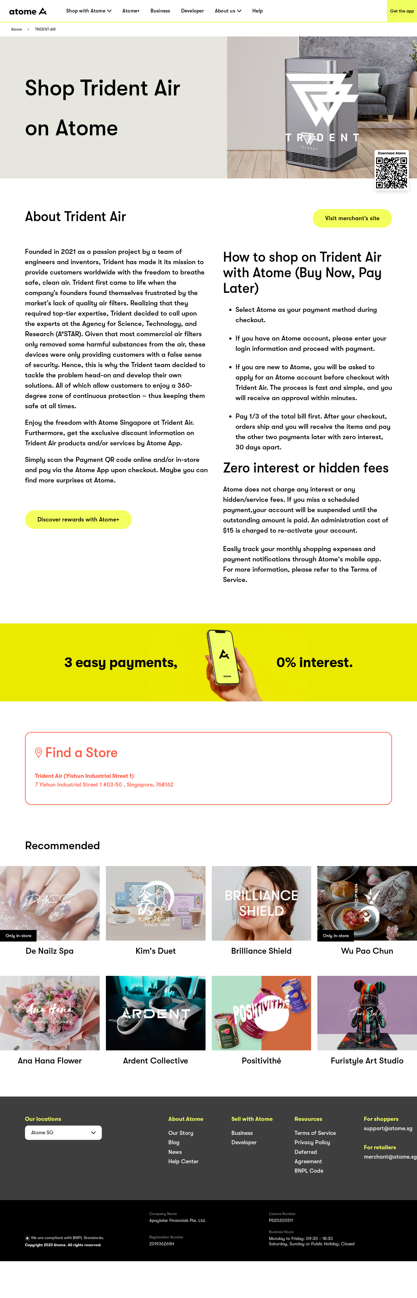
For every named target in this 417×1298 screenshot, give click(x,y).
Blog (174, 1142)
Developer (192, 11)
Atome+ (131, 11)
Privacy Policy (312, 1142)
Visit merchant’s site (352, 218)
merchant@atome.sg (390, 1157)
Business (160, 11)
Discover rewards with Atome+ (78, 519)
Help (257, 11)
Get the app (402, 10)
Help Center (183, 1161)
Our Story (180, 1133)
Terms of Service (315, 1133)
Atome (16, 29)
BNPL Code (309, 1171)
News (175, 1152)
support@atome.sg (388, 1128)
